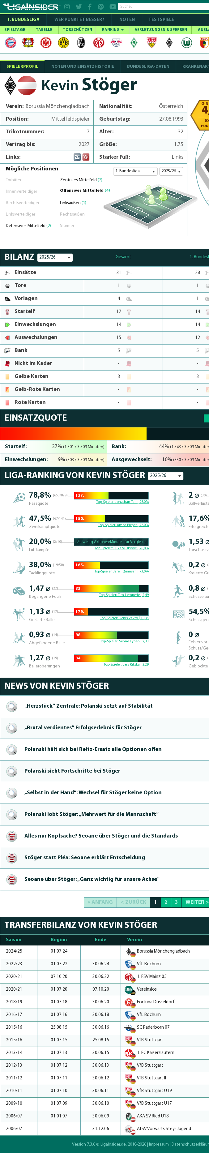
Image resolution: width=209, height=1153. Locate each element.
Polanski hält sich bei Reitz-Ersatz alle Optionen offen (93, 749)
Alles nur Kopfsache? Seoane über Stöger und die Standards (101, 836)
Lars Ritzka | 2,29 (135, 665)
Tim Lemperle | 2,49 (133, 595)
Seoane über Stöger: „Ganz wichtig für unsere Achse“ (92, 879)
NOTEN (127, 20)
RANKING (113, 30)
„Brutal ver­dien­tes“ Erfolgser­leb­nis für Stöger (83, 728)
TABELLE (44, 30)
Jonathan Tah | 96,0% (132, 502)
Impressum (159, 1144)
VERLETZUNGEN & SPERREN (161, 30)
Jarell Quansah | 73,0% (131, 571)
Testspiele (160, 20)
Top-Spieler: (105, 502)
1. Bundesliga (23, 20)
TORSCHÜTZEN (77, 30)
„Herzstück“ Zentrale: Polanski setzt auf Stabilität (88, 706)
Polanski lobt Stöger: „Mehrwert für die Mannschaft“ (91, 814)
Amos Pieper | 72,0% (133, 525)
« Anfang (100, 902)
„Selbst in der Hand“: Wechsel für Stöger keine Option (93, 793)
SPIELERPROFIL (22, 66)
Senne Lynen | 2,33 (134, 641)
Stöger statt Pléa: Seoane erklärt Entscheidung (84, 858)
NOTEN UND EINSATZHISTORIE (82, 66)
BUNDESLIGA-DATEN (148, 66)
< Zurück (133, 902)
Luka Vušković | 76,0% (131, 548)
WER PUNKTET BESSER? (79, 20)
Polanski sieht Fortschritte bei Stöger (72, 771)
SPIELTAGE (14, 30)
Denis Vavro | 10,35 (134, 618)
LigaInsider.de (113, 1144)
